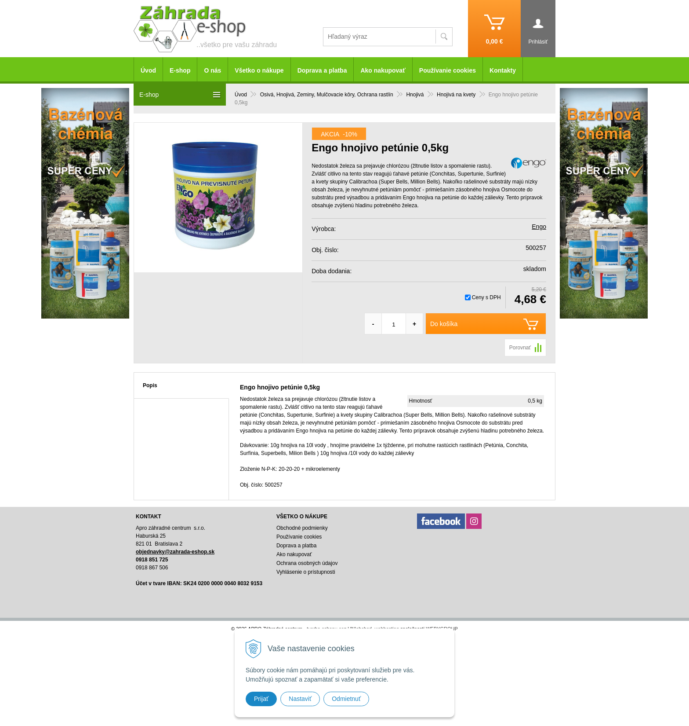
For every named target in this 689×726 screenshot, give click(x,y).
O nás (212, 70)
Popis (150, 385)
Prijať (261, 698)
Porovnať (520, 348)
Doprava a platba (322, 70)
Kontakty (503, 70)
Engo (539, 226)
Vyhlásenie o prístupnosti (305, 572)
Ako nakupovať (382, 70)
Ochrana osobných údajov (306, 563)
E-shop (180, 70)
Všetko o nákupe (259, 70)
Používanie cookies (447, 70)
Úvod (148, 70)
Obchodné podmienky (302, 528)
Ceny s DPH (486, 297)
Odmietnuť (346, 698)
